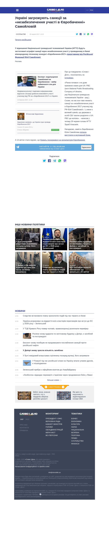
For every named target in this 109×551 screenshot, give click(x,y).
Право (74, 489)
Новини (20, 362)
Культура (75, 475)
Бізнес (74, 470)
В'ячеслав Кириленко (34, 165)
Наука (74, 478)
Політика (75, 487)
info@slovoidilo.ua (54, 524)
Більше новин (54, 431)
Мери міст (50, 484)
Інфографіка (54, 438)
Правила (24, 482)
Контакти (24, 479)
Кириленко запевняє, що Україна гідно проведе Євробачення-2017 (33, 174)
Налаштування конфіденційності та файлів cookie (32, 518)
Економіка (76, 473)
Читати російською (23, 40)
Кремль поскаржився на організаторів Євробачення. (62, 191)
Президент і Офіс (54, 470)
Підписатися (86, 199)
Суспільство (21, 34)
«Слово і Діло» (30, 511)
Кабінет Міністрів (54, 475)
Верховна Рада (53, 473)
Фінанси (75, 495)
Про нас (24, 476)
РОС (91, 10)
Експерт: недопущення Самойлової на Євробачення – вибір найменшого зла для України (48, 133)
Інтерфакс (69, 129)
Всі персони (52, 487)
